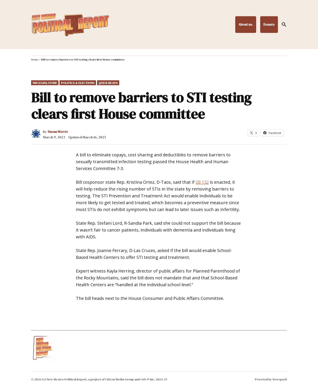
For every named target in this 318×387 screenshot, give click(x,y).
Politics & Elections (77, 83)
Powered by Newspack (271, 379)
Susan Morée (58, 131)
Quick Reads (108, 83)
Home (34, 59)
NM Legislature (45, 83)
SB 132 (202, 182)
